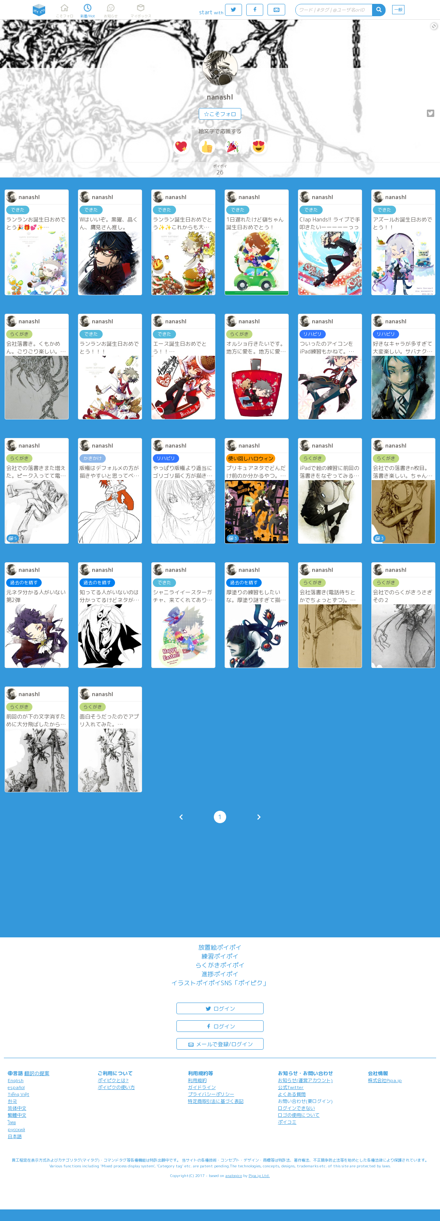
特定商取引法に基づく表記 (216, 1101)
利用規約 (197, 1080)
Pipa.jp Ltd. (259, 1175)
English (16, 1080)
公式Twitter (291, 1087)
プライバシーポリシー (211, 1094)
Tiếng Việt (18, 1094)
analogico (233, 1175)
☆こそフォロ (220, 114)
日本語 (15, 1136)
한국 (12, 1101)
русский (16, 1129)
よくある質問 (292, 1094)
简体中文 (17, 1108)
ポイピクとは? (113, 1080)
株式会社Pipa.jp (385, 1080)
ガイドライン (202, 1087)
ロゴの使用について (299, 1115)
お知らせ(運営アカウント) (305, 1080)
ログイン (220, 1008)
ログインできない (296, 1108)
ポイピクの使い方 (116, 1087)
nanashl (220, 97)
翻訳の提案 (36, 1073)
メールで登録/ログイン (220, 1044)
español (16, 1087)
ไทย (12, 1122)
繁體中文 (17, 1115)
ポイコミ (287, 1122)
